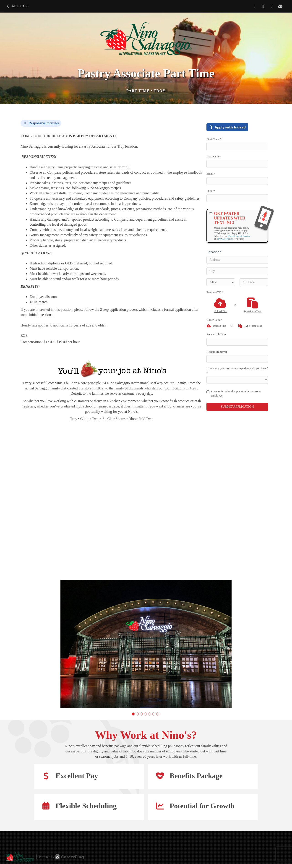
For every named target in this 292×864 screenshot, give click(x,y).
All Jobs (17, 6)
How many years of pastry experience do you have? (237, 370)
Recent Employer (216, 351)
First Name (213, 139)
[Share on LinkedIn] (263, 6)
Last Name (213, 156)
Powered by (61, 856)
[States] (220, 282)
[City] (237, 271)
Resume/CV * (214, 292)
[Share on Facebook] (254, 6)
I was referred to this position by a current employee (233, 393)
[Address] (237, 260)
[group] (146, 644)
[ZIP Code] (254, 282)
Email (210, 173)
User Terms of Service (239, 236)
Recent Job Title (216, 334)
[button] (133, 714)
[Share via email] (280, 6)
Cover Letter (214, 319)
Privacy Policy (225, 238)
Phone (210, 191)
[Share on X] (271, 6)
